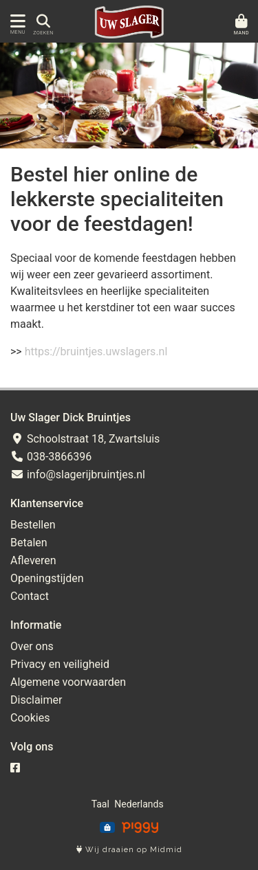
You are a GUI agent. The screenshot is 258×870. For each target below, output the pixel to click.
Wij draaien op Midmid (129, 849)
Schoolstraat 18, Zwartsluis (85, 438)
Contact (29, 596)
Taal (100, 804)
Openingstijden (47, 578)
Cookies (30, 717)
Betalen (28, 542)
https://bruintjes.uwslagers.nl (96, 351)
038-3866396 (51, 456)
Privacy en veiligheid (59, 664)
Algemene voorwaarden (68, 682)
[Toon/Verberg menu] (15, 21)
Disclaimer (36, 699)
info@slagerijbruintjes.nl (77, 474)
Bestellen (33, 524)
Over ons (32, 646)
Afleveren (33, 560)
